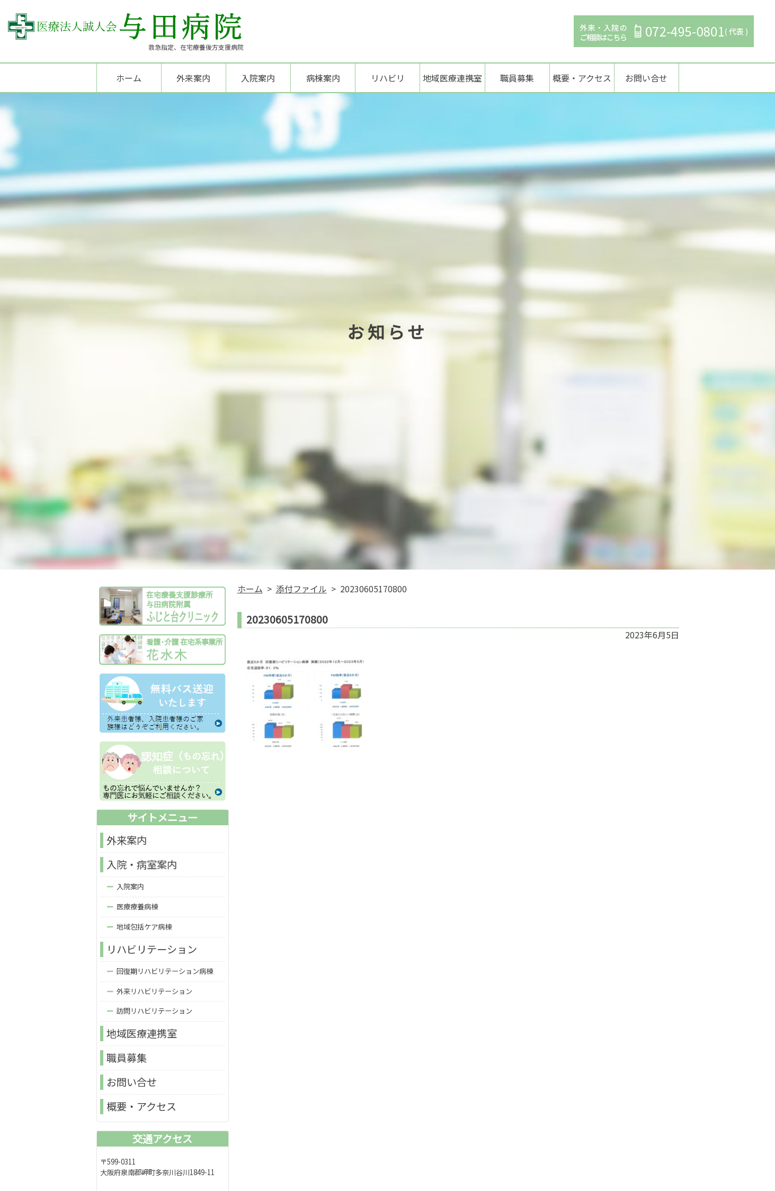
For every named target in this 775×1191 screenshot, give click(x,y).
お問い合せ (646, 78)
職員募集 (517, 78)
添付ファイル (301, 589)
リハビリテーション (151, 950)
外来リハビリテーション (154, 992)
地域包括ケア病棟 (144, 928)
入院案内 (258, 78)
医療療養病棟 (137, 908)
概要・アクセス (582, 78)
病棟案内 (323, 78)
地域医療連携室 (452, 78)
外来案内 (193, 78)
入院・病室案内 (141, 865)
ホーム (128, 78)
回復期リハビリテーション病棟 (165, 972)
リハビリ (388, 78)
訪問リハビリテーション (154, 1012)
